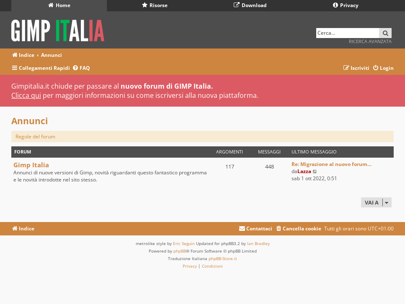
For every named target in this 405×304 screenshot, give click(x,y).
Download (250, 5)
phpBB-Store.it (223, 258)
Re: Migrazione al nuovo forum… (331, 164)
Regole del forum (35, 136)
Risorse (155, 5)
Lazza (304, 171)
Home (59, 5)
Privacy (346, 5)
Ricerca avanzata (370, 41)
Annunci (29, 121)
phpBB (179, 251)
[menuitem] (81, 68)
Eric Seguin (184, 243)
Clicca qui (26, 95)
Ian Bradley (258, 243)
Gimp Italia (31, 165)
